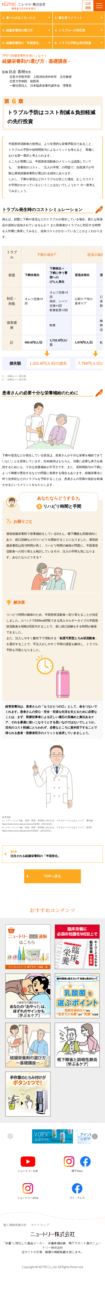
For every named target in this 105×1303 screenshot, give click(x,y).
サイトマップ (40, 1225)
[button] (95, 1136)
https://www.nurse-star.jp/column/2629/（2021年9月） (27, 831)
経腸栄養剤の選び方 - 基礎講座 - (36, 61)
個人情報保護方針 (15, 1225)
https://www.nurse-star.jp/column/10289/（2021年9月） (28, 824)
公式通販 (88, 5)
